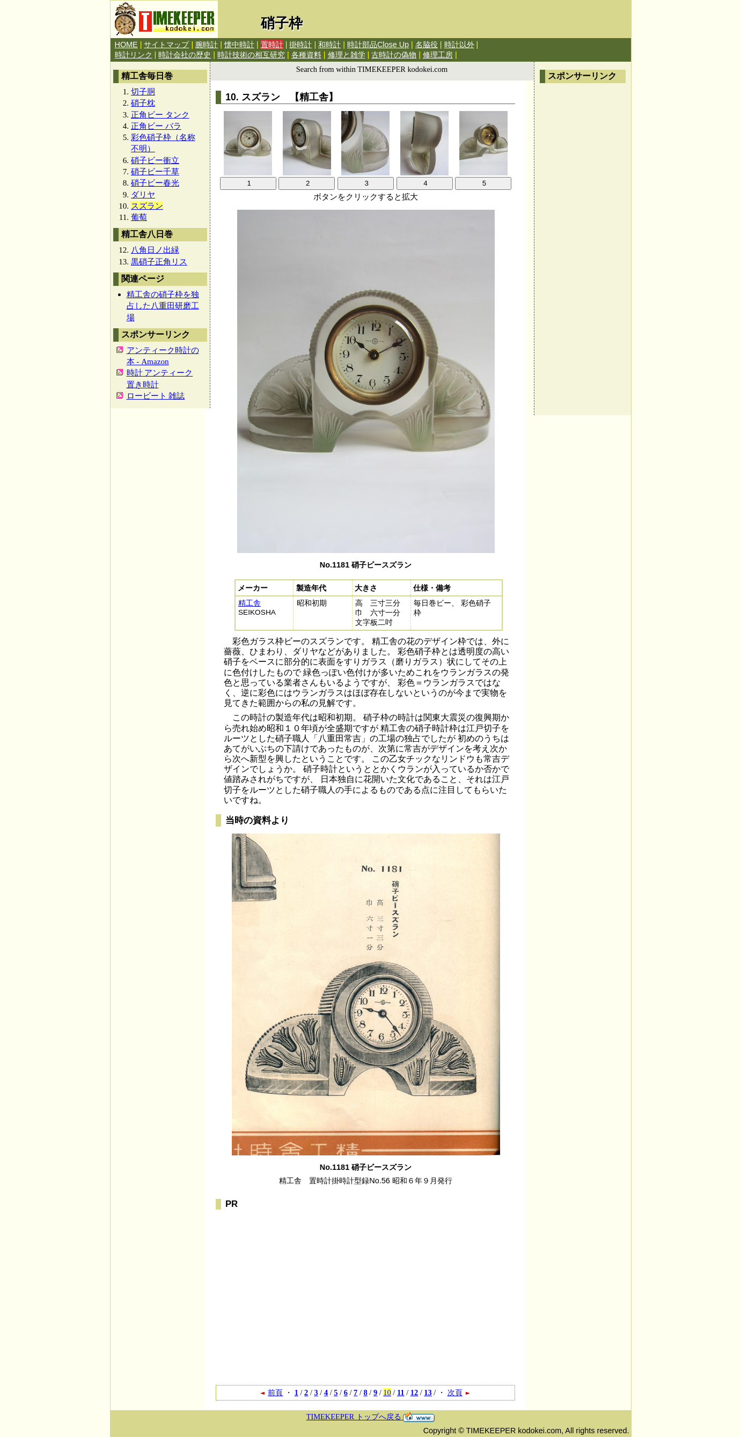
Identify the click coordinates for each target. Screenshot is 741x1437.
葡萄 (139, 217)
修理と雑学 (346, 54)
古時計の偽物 (393, 54)
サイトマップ (166, 44)
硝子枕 (143, 102)
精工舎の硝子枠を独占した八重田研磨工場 (163, 306)
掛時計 (300, 44)
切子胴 (143, 91)
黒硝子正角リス (159, 261)
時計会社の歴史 (184, 54)
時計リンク (133, 54)
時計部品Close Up (378, 44)
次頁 (459, 1392)
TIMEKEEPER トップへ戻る (370, 1416)
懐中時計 (239, 44)
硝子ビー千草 (155, 171)
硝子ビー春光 (155, 182)
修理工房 (438, 54)
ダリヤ (143, 194)
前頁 (271, 1392)
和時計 (329, 44)
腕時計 (206, 44)
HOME (126, 44)
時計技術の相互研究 (251, 54)
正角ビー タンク (160, 114)
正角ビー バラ (156, 125)
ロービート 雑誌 (156, 395)
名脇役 (426, 44)
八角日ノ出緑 (155, 249)
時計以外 (459, 44)
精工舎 (249, 603)
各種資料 (306, 54)
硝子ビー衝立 (155, 160)
